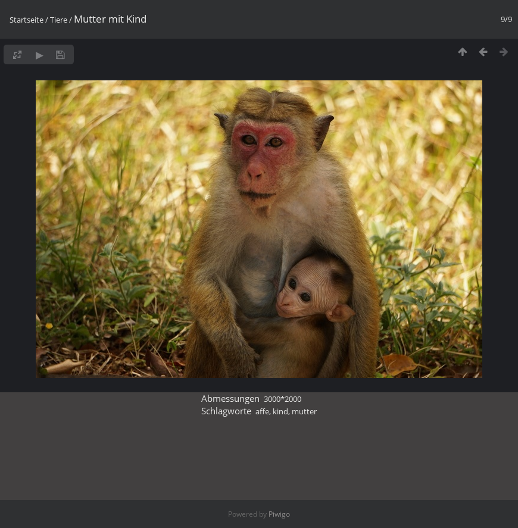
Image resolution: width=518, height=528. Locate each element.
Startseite (26, 19)
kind (280, 411)
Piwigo (279, 514)
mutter (304, 411)
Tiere (58, 19)
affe (262, 411)
